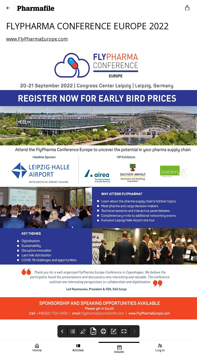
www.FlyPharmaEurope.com (37, 39)
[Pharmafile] (97, 8)
